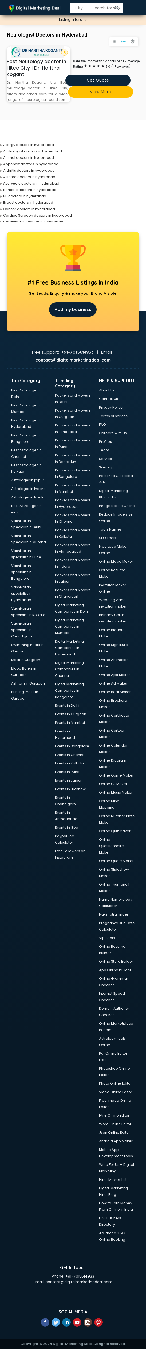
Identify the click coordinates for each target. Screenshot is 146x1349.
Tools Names (110, 529)
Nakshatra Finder (113, 914)
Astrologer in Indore (28, 488)
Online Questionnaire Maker (111, 846)
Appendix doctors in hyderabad (30, 164)
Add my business (72, 309)
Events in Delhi (67, 705)
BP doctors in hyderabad (24, 196)
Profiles (105, 441)
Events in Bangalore (72, 746)
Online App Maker (114, 674)
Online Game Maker (116, 775)
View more (100, 91)
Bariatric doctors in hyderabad (29, 189)
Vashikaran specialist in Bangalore (21, 572)
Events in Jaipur (68, 780)
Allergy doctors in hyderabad (28, 144)
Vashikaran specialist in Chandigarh (21, 630)
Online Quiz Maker (115, 830)
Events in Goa (66, 827)
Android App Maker (116, 1141)
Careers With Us (113, 433)
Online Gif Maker (113, 783)
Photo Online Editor (115, 1083)
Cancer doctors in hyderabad (29, 209)
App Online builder (115, 970)
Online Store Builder (116, 961)
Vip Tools (107, 937)
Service (105, 458)
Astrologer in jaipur (27, 480)
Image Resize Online (117, 505)
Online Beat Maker (115, 691)
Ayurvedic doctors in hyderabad (31, 183)
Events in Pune (67, 771)
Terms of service (113, 415)
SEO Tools (107, 537)
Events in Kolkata (69, 763)
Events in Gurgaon (70, 714)
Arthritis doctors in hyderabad (29, 170)
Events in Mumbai (70, 722)
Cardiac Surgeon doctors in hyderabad (37, 215)
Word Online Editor (115, 1124)
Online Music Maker (116, 792)
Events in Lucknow (70, 788)
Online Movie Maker (116, 561)
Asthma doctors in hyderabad (29, 176)
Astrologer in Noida (28, 497)
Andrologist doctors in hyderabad (32, 151)
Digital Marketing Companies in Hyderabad (69, 648)
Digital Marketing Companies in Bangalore (69, 691)
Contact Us (108, 398)
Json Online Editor (114, 1132)
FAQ (102, 424)
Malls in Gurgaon (25, 659)
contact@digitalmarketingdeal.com (78, 1282)
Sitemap (106, 467)
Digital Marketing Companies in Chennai (69, 669)
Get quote (98, 80)
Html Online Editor (114, 1115)
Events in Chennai (70, 754)
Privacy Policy (111, 407)
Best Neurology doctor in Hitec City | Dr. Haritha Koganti (36, 68)
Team (104, 450)
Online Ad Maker (113, 683)
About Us (107, 390)
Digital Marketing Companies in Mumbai (69, 626)
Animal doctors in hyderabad (28, 157)
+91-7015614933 (79, 1276)
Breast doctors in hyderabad (28, 202)
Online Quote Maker (116, 860)
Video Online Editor (115, 1091)
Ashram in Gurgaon (28, 683)
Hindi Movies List (113, 1179)
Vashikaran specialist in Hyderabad (21, 593)
